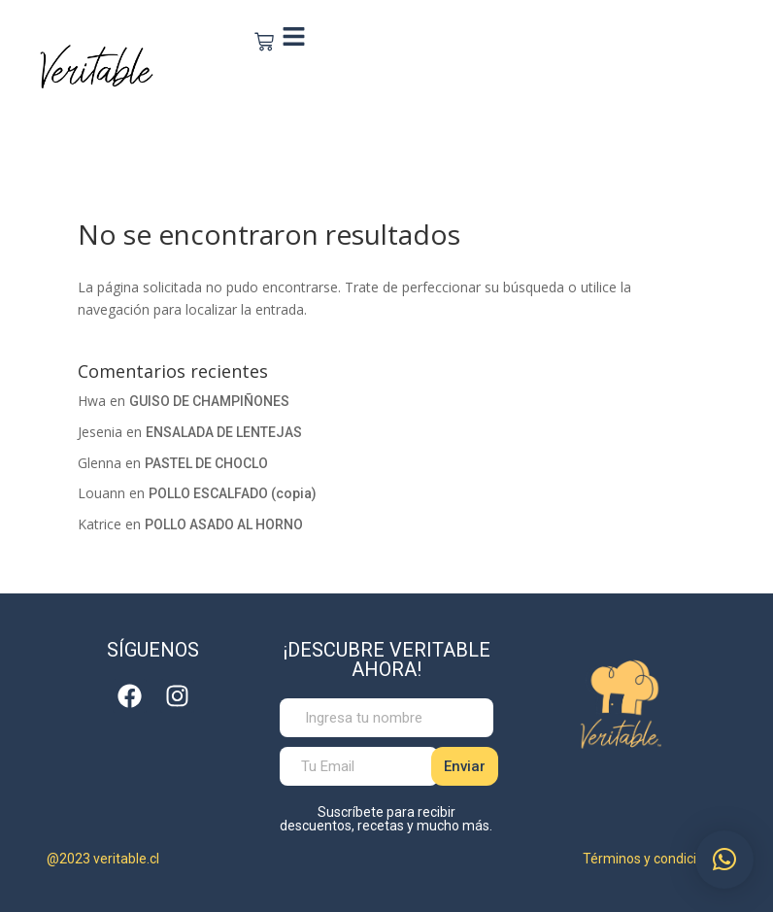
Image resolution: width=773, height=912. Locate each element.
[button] (724, 859)
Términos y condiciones (654, 858)
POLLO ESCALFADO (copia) (233, 493)
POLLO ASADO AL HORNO (224, 524)
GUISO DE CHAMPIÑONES (209, 401)
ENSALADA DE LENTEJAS (224, 432)
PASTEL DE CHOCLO (206, 463)
